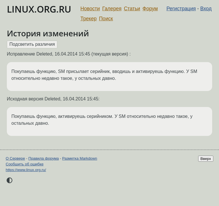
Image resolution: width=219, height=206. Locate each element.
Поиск (106, 18)
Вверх (205, 159)
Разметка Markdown (79, 158)
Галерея (111, 8)
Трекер (88, 18)
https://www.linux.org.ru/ (26, 170)
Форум (150, 8)
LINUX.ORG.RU (39, 9)
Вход (206, 8)
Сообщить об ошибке (25, 164)
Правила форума (44, 158)
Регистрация (181, 8)
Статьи (132, 8)
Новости (90, 8)
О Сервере (15, 158)
